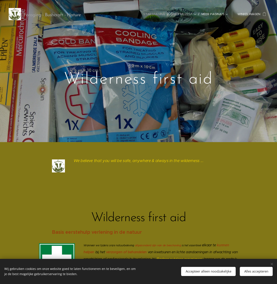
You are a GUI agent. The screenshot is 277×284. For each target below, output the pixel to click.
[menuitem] (155, 14)
